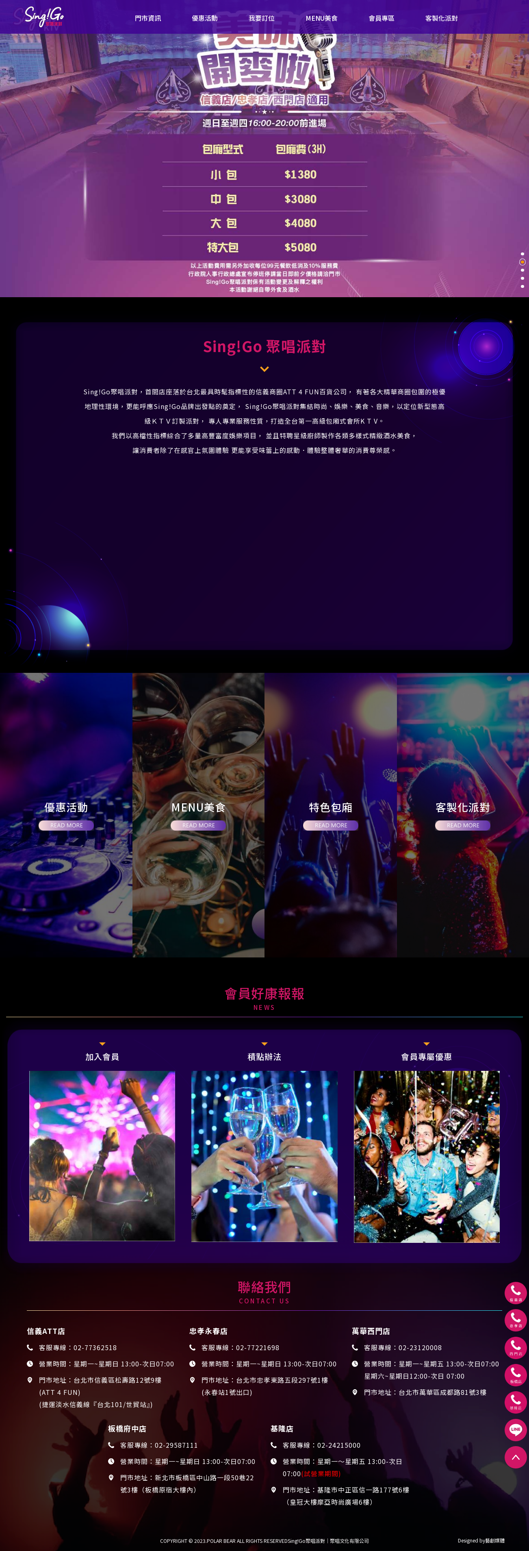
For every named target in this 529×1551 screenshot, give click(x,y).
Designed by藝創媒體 (481, 1540)
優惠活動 (205, 18)
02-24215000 (339, 1445)
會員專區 (382, 18)
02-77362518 (95, 1347)
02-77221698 (258, 1347)
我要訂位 (262, 18)
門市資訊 (148, 18)
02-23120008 (420, 1347)
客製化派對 (441, 18)
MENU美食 (322, 18)
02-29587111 (176, 1445)
